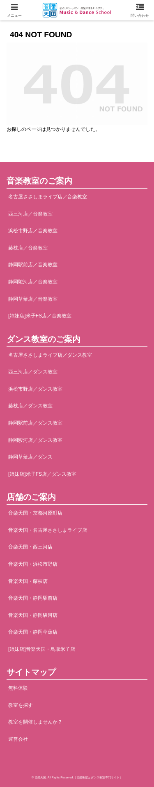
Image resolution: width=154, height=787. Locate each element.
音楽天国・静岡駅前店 (32, 598)
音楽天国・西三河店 (30, 547)
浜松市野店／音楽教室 (32, 231)
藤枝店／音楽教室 (28, 248)
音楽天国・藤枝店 (28, 581)
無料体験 (18, 688)
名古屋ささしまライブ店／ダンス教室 (50, 355)
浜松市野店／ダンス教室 (35, 389)
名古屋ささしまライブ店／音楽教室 (47, 197)
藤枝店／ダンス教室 (30, 406)
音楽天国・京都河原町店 (35, 513)
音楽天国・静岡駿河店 (32, 615)
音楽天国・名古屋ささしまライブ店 (47, 530)
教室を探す (20, 705)
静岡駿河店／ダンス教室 (35, 440)
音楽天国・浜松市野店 (32, 564)
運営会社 (18, 739)
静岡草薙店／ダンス (30, 457)
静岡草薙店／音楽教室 (32, 299)
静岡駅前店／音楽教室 (32, 265)
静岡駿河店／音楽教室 (32, 282)
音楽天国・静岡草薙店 (32, 632)
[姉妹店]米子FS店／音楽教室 (39, 316)
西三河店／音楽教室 (30, 214)
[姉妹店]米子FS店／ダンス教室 (42, 474)
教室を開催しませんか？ (35, 722)
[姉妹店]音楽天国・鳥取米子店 (41, 649)
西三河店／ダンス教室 (32, 372)
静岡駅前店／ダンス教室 (35, 423)
